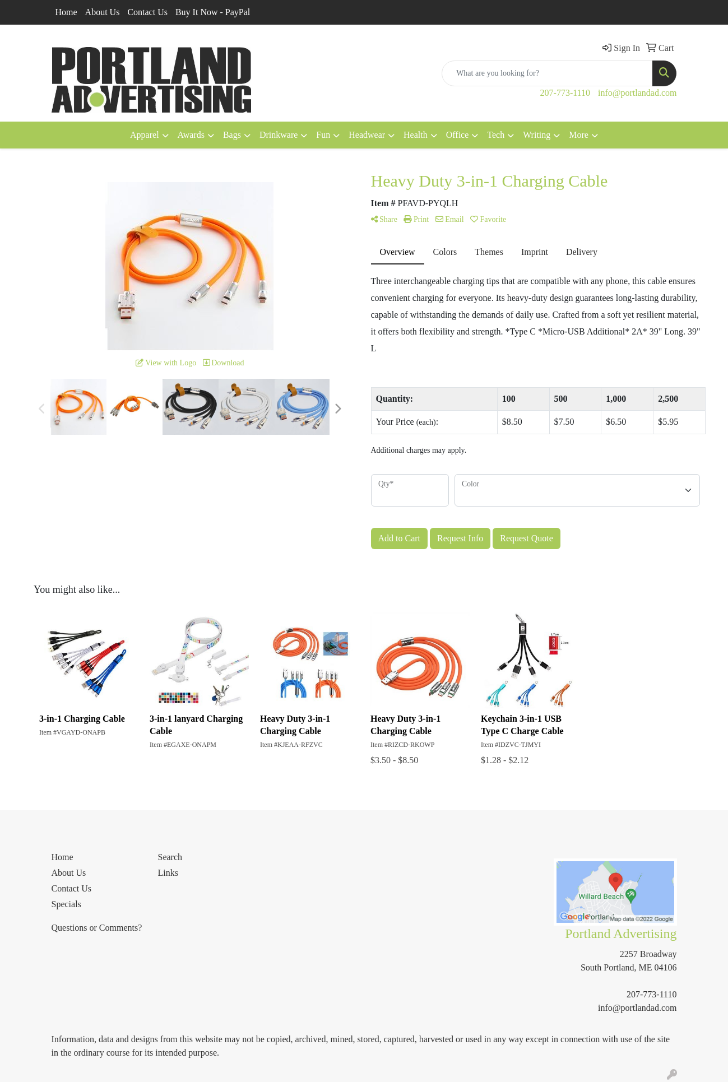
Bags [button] (232, 135)
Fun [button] (323, 135)
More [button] (578, 135)
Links (168, 872)
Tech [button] (495, 135)
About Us (102, 12)
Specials (66, 904)
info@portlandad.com (637, 92)
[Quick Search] (547, 73)
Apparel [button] (144, 135)
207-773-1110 (565, 92)
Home (66, 12)
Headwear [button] (367, 135)
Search (170, 857)
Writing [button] (536, 135)
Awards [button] (191, 135)
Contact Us (147, 12)
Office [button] (457, 135)
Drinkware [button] (278, 135)
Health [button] (416, 135)
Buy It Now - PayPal (212, 12)
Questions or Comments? (97, 927)
